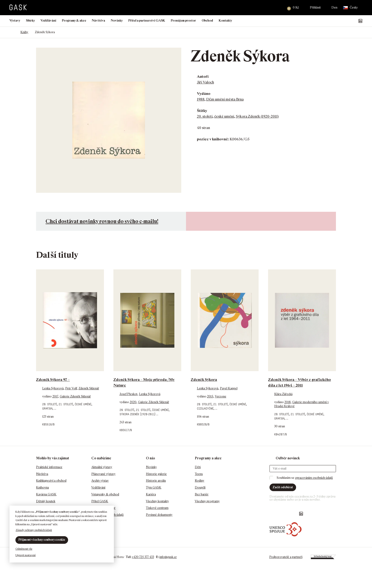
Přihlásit (315, 7)
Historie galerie (156, 474)
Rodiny (199, 480)
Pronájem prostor (183, 20)
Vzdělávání (48, 20)
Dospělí (200, 487)
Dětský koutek (45, 501)
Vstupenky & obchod (105, 494)
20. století (205, 116)
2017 (55, 396)
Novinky (117, 20)
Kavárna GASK (46, 494)
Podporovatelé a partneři (285, 557)
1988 (201, 99)
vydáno (47, 396)
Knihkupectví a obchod (51, 480)
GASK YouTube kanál (353, 21)
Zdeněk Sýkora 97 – (53, 379)
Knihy (24, 32)
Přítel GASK (99, 501)
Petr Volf (71, 388)
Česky (350, 7)
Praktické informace (49, 467)
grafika (47, 408)
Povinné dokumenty (159, 515)
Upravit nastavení (25, 555)
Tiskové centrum (157, 508)
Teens (199, 474)
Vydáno (203, 93)
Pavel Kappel (228, 388)
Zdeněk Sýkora (204, 379)
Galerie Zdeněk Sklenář (75, 396)
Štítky (202, 110)
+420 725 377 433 (143, 557)
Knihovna (42, 487)
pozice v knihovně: (213, 139)
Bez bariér (202, 494)
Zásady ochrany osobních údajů (34, 530)
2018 (287, 402)
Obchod (207, 20)
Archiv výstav (100, 480)
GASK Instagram (345, 21)
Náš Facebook (337, 21)
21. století (66, 404)
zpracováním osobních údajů (314, 478)
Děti (198, 467)
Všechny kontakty (157, 501)
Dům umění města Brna (225, 99)
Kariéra (151, 494)
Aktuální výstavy (101, 467)
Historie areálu (156, 480)
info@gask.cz (168, 557)
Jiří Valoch (205, 82)
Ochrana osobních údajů (107, 515)
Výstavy (14, 20)
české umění (224, 116)
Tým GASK (153, 487)
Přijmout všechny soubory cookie (42, 539)
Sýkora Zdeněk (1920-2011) (257, 116)
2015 (210, 396)
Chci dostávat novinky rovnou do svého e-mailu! (102, 221)
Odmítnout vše (23, 548)
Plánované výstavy (103, 474)
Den (334, 7)
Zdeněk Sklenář (89, 388)
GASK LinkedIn (360, 21)
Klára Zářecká (283, 394)
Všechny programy (207, 501)
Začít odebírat (283, 487)
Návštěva (98, 20)
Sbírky (30, 20)
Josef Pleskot (128, 394)
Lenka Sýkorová (53, 388)
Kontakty (225, 20)
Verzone (220, 396)
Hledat (277, 7)
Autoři (203, 76)
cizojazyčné (205, 408)
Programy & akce (74, 20)
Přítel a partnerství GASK (146, 20)
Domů (11, 32)
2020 (133, 402)
